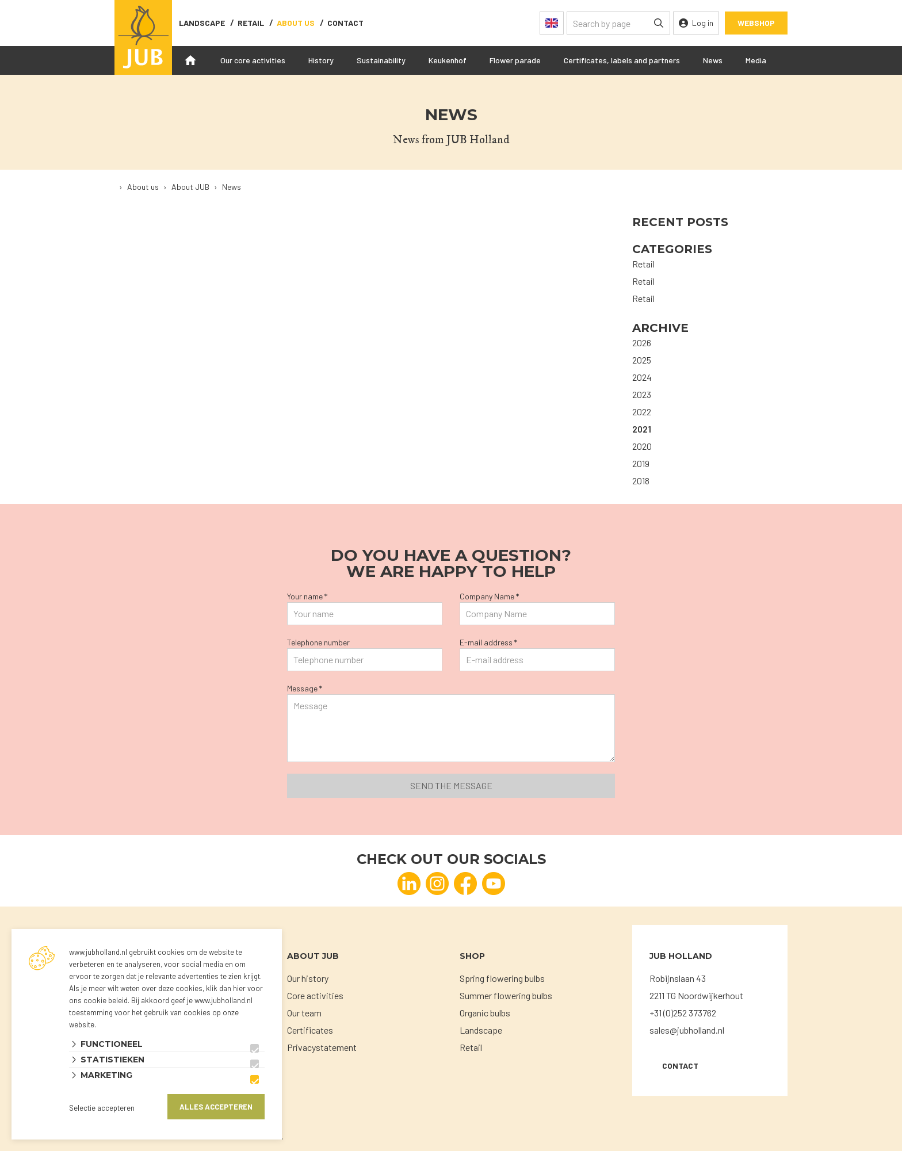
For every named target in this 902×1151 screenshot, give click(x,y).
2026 (641, 342)
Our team (304, 1012)
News (713, 60)
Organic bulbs (485, 1012)
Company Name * (489, 596)
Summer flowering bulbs (506, 995)
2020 (642, 446)
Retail (251, 23)
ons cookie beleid (98, 1000)
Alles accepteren (216, 1106)
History (321, 60)
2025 (641, 359)
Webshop (756, 23)
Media (756, 60)
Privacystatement (322, 1047)
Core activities (315, 995)
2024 (642, 377)
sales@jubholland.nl (686, 1029)
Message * (304, 688)
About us (296, 23)
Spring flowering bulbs (502, 978)
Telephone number (318, 642)
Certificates (310, 1029)
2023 (641, 394)
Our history (307, 978)
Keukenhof (448, 60)
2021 (641, 428)
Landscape (202, 23)
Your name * (307, 596)
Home (190, 60)
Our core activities (252, 60)
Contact (680, 1065)
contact (345, 23)
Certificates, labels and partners (622, 60)
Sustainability (381, 60)
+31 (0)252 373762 (682, 1012)
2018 (640, 480)
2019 (640, 463)
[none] (658, 23)
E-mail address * (488, 642)
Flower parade (515, 60)
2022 (641, 411)
